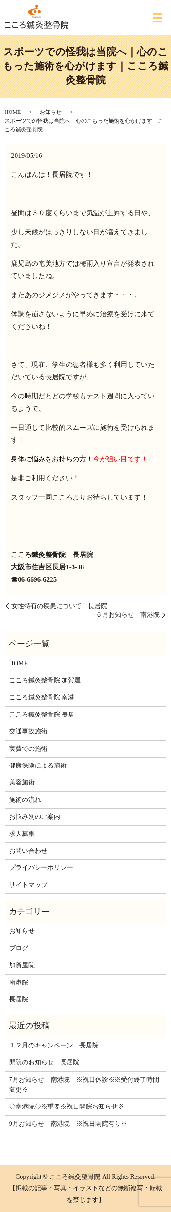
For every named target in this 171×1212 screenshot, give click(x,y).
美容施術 (22, 782)
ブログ (18, 948)
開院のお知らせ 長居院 (44, 1062)
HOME (13, 112)
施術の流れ (25, 799)
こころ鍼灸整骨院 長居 (42, 714)
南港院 (18, 982)
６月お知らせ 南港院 (128, 614)
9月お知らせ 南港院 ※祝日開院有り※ (68, 1123)
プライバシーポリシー (41, 867)
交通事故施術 (28, 731)
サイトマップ (28, 885)
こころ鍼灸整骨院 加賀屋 (45, 680)
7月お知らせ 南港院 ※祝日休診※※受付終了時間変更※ (84, 1084)
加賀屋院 (22, 965)
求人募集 (22, 833)
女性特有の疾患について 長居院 (59, 606)
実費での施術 (28, 748)
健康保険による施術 (38, 765)
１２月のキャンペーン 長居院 (53, 1045)
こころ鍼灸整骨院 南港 (42, 697)
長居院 (18, 999)
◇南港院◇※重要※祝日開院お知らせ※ (66, 1106)
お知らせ (51, 112)
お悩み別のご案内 (34, 816)
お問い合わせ (28, 850)
